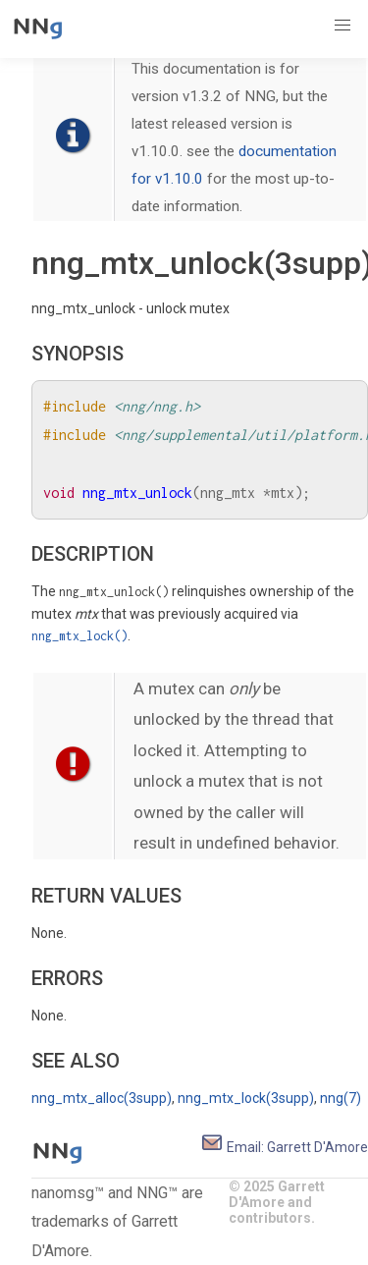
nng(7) (340, 1098)
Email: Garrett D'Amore (284, 1147)
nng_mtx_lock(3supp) (246, 1098)
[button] (342, 25)
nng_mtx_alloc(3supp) (101, 1098)
